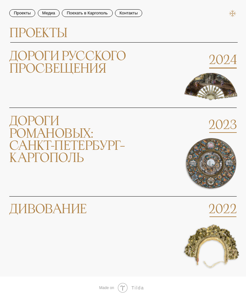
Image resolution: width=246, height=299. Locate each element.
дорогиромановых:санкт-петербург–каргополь (67, 140)
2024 (223, 60)
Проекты (22, 13)
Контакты (128, 13)
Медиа (48, 13)
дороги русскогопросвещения (67, 62)
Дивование (48, 209)
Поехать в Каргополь (87, 13)
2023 (223, 125)
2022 (223, 209)
